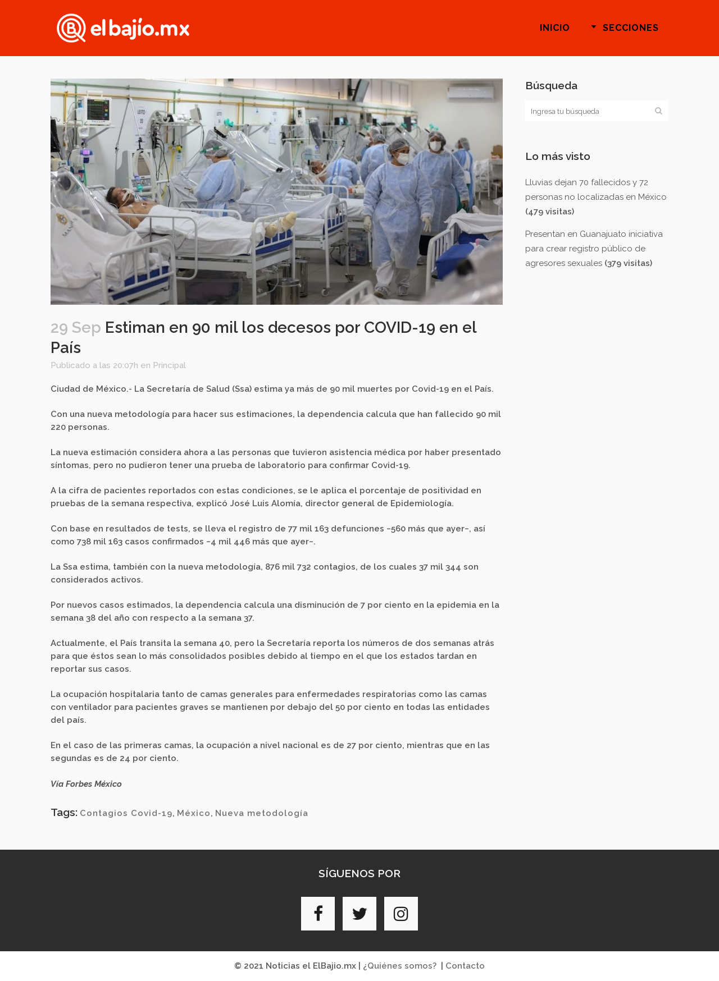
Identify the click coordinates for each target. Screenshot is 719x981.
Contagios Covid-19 (126, 813)
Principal (169, 365)
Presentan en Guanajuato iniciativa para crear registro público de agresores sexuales (594, 248)
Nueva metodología (261, 813)
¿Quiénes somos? (399, 966)
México (194, 813)
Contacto (465, 966)
